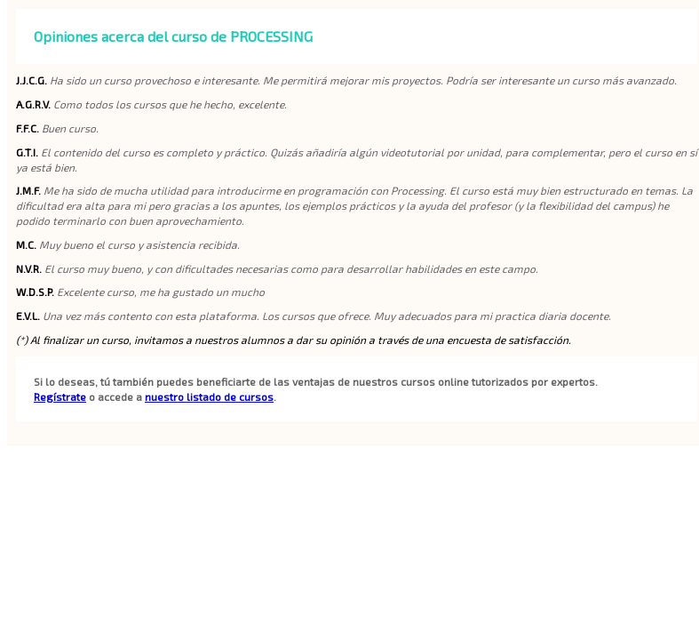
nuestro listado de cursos (209, 396)
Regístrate (60, 396)
